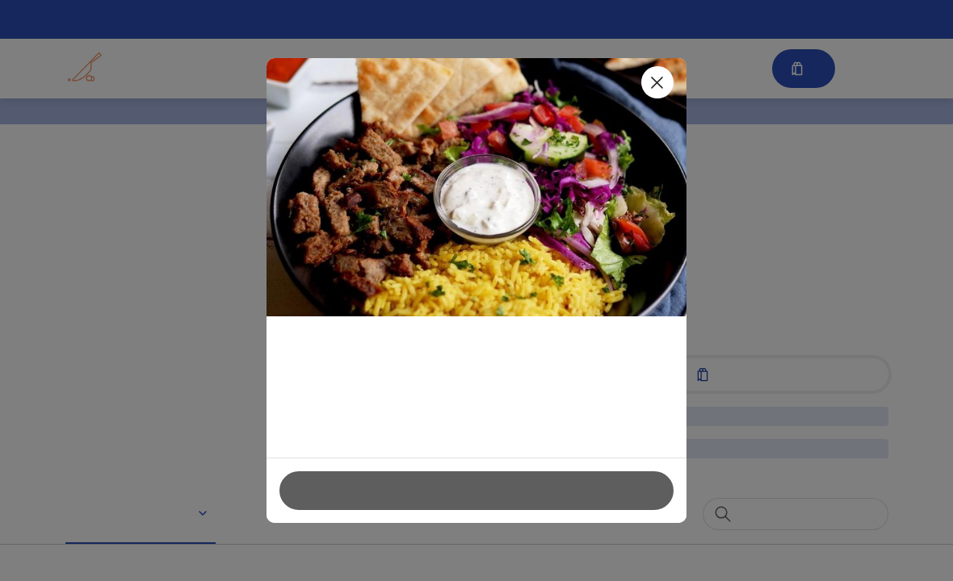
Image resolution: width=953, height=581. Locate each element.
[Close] (657, 82)
